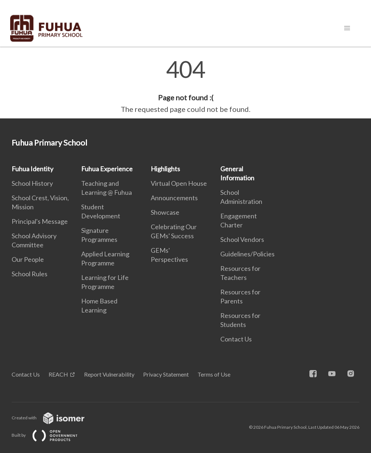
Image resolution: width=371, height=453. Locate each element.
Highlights (165, 169)
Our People (28, 259)
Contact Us (236, 339)
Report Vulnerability (109, 374)
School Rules (29, 274)
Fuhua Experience (107, 169)
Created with (54, 417)
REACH (58, 374)
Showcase (165, 212)
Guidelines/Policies (247, 254)
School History (32, 183)
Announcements (174, 198)
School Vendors (242, 239)
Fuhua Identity (32, 169)
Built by (50, 435)
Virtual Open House (179, 183)
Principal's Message (40, 221)
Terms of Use (213, 374)
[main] (185, 86)
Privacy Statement (166, 374)
